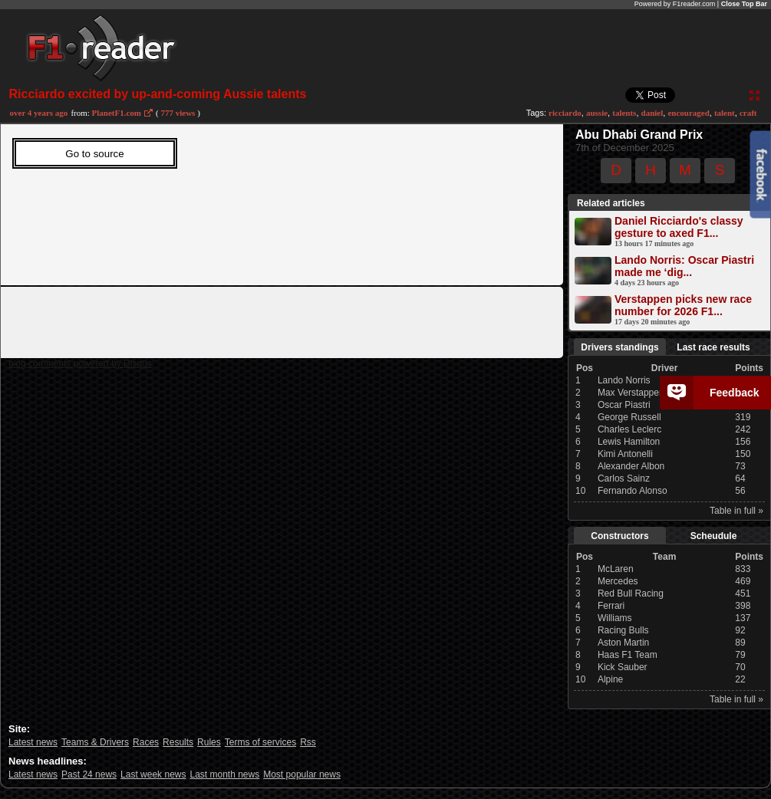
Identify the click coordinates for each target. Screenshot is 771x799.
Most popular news (302, 774)
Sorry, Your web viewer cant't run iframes (258, 201)
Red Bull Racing (631, 593)
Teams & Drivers (95, 742)
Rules (209, 742)
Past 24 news (89, 774)
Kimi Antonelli (625, 454)
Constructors (619, 536)
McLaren (616, 569)
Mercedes (618, 581)
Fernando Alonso (632, 490)
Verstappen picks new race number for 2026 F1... (683, 305)
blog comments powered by (80, 363)
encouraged (688, 112)
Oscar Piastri (624, 405)
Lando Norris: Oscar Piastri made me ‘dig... (684, 266)
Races (146, 742)
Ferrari (611, 605)
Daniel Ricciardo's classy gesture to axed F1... (678, 227)
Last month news (224, 774)
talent (724, 112)
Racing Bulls (623, 630)
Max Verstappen (631, 392)
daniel (652, 112)
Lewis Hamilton (629, 441)
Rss (308, 742)
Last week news (153, 774)
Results (178, 742)
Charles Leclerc (629, 429)
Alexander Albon (631, 466)
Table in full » (736, 510)
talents (624, 112)
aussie (597, 112)
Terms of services (260, 742)
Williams (615, 618)
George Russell (629, 417)
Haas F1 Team (627, 654)
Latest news (33, 742)
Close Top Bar (744, 4)
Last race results (713, 347)
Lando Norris (624, 380)
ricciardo (565, 112)
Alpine (610, 679)
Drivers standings (619, 347)
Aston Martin (623, 642)
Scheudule (713, 536)
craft (748, 112)
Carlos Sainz (624, 478)
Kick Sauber (622, 667)
